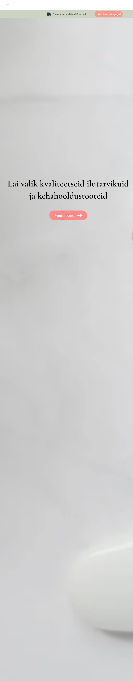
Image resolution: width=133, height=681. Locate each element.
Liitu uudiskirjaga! (108, 14)
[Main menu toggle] (7, 5)
